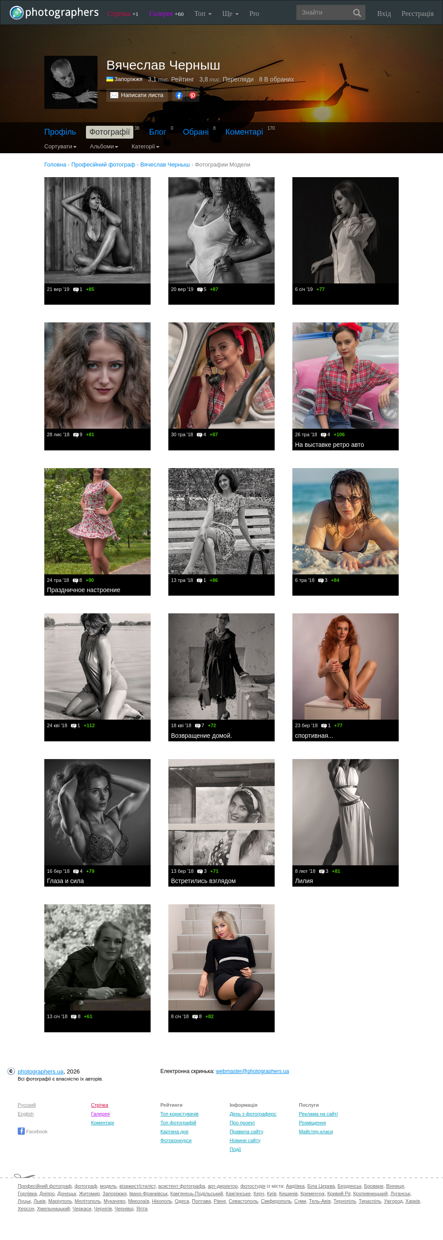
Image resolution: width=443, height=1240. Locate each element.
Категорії (145, 146)
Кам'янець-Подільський (196, 1193)
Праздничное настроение (83, 589)
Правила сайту (246, 1131)
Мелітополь (88, 1201)
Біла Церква (321, 1186)
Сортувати (60, 146)
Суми (300, 1201)
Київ (271, 1193)
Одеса (182, 1201)
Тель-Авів (319, 1201)
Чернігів (103, 1208)
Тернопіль (345, 1201)
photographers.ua (40, 1071)
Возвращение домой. (201, 735)
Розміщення (312, 1122)
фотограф (85, 1186)
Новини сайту (244, 1140)
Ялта (142, 1208)
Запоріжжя (128, 79)
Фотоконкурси (175, 1140)
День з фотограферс (252, 1113)
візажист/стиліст (137, 1186)
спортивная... (314, 735)
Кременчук (312, 1193)
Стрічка (123, 13)
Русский (27, 1105)
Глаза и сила (65, 880)
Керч (258, 1193)
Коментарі (244, 132)
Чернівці (124, 1208)
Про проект (242, 1122)
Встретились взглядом (203, 880)
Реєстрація (418, 13)
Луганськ (400, 1193)
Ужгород (393, 1201)
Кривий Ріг (338, 1193)
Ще (230, 13)
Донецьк (66, 1193)
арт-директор (223, 1186)
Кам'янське (238, 1193)
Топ (202, 13)
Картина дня (174, 1131)
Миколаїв (138, 1201)
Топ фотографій (178, 1122)
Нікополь (162, 1201)
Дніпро (46, 1193)
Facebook (32, 1131)
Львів (40, 1201)
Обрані (196, 132)
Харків (412, 1201)
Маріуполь (60, 1201)
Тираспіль (370, 1201)
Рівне (220, 1201)
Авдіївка (295, 1186)
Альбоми (104, 146)
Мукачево (114, 1201)
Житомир (89, 1193)
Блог (158, 132)
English (26, 1113)
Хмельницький (53, 1208)
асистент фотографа (181, 1186)
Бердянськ (349, 1186)
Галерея (166, 13)
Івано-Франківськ (148, 1193)
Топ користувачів (179, 1113)
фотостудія (253, 1186)
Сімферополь (276, 1201)
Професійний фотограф (45, 1186)
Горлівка (27, 1193)
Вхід (384, 13)
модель (108, 1186)
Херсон (26, 1208)
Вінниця (395, 1186)
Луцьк (24, 1201)
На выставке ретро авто (329, 444)
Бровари (374, 1186)
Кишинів (288, 1193)
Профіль (60, 132)
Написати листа (142, 95)
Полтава (201, 1201)
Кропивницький (370, 1193)
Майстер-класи (316, 1131)
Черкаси (82, 1208)
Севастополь (243, 1201)
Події (235, 1149)
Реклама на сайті (318, 1113)
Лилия (304, 880)
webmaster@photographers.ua (252, 1071)
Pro (254, 13)
